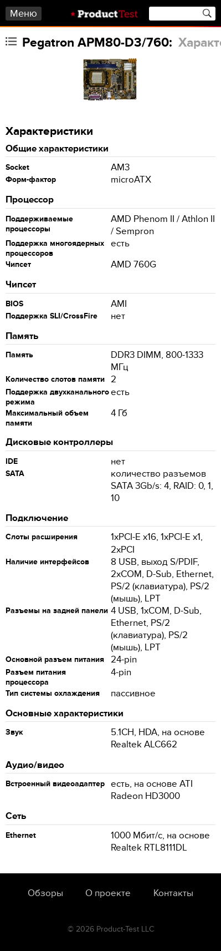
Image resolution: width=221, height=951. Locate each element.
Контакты (173, 893)
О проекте (108, 893)
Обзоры (45, 893)
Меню (23, 13)
